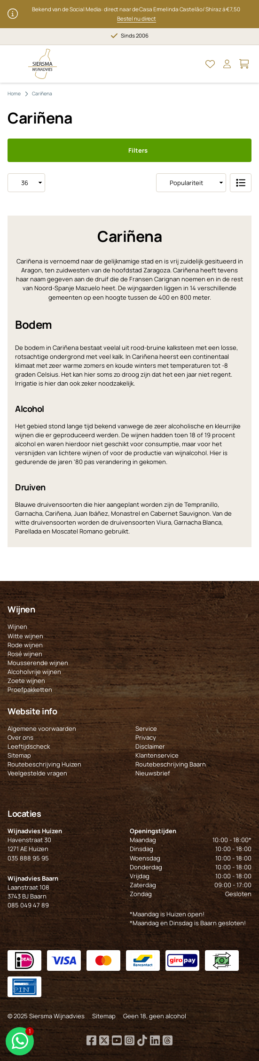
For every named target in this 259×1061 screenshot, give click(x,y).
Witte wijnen (25, 636)
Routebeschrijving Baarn (170, 764)
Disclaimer (150, 746)
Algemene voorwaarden (42, 728)
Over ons (20, 737)
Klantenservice (157, 755)
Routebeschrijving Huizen (44, 764)
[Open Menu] (15, 63)
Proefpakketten (30, 689)
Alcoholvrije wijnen (34, 671)
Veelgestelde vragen (37, 773)
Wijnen (17, 626)
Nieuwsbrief (152, 773)
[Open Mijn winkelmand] (243, 63)
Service (146, 728)
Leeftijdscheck (29, 746)
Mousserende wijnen (38, 662)
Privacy (145, 737)
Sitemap (19, 755)
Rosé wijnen (25, 654)
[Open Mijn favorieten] (210, 63)
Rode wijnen (25, 645)
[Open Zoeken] (193, 63)
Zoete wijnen (26, 680)
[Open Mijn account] (227, 63)
